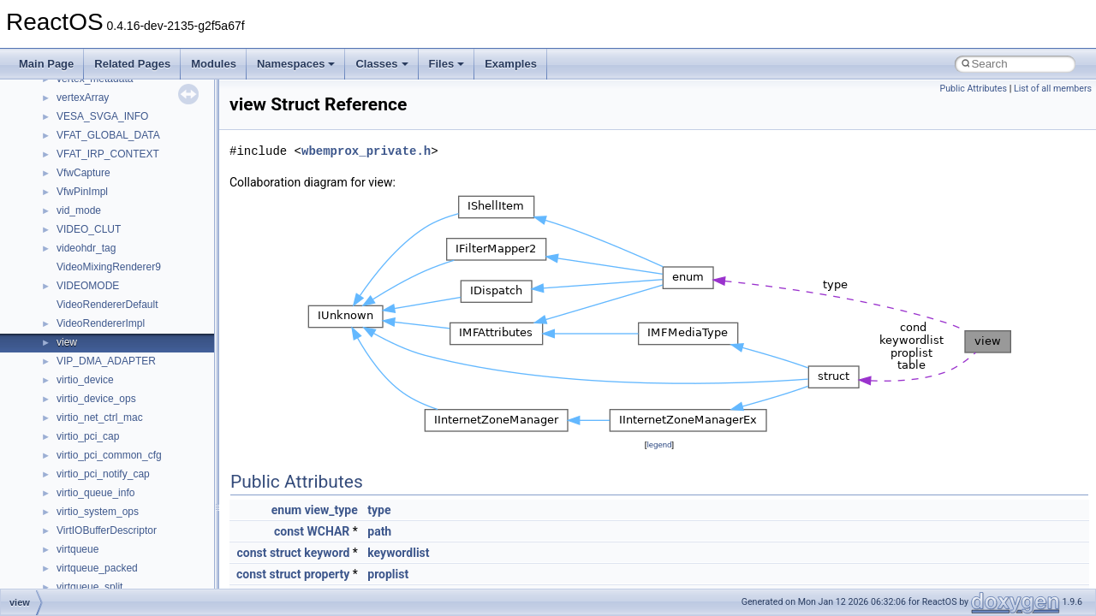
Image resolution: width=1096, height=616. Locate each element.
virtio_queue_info (95, 493)
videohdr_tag (86, 248)
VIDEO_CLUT (89, 229)
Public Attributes (973, 88)
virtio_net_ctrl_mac (100, 418)
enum (286, 510)
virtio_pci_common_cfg (109, 455)
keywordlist (398, 553)
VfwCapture (83, 173)
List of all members (1053, 88)
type (378, 510)
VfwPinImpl (82, 192)
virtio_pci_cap (88, 436)
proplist (387, 574)
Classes (381, 63)
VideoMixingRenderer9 (109, 267)
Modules (213, 63)
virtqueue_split (89, 587)
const (289, 531)
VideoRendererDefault (107, 305)
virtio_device (85, 380)
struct (285, 553)
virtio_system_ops (98, 512)
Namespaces (296, 63)
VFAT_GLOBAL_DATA (108, 135)
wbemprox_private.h (366, 151)
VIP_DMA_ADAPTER (106, 361)
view (67, 342)
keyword (326, 553)
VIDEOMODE (88, 286)
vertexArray (83, 98)
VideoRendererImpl (101, 323)
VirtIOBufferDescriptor (107, 530)
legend (658, 444)
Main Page (46, 63)
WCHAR (328, 531)
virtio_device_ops (96, 399)
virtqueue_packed (97, 568)
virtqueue (77, 549)
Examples (511, 63)
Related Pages (132, 63)
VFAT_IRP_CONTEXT (108, 154)
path (379, 531)
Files (447, 63)
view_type (331, 510)
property (326, 574)
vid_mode (79, 210)
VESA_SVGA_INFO (102, 116)
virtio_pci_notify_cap (103, 474)
